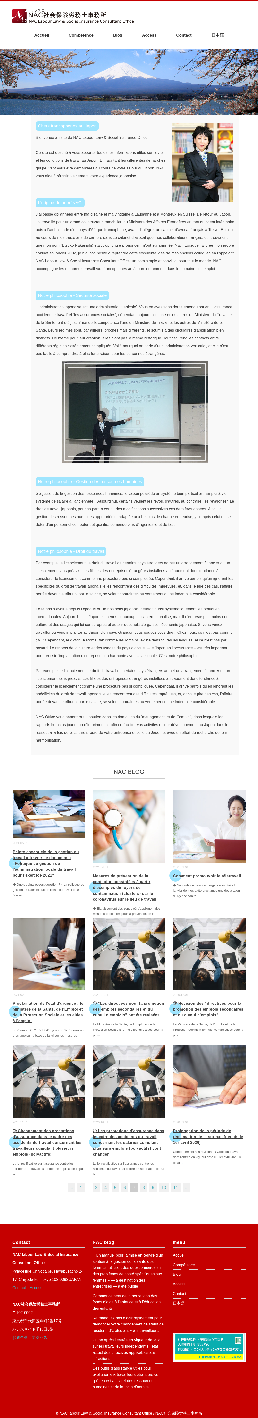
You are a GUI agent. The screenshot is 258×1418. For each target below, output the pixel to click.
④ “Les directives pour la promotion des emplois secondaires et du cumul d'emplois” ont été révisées (128, 1009)
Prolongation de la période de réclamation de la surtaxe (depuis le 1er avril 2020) (208, 1137)
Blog (117, 35)
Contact (183, 35)
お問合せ (20, 1337)
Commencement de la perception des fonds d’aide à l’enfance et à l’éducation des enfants (127, 1302)
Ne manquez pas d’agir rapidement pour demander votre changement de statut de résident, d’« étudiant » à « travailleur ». (128, 1324)
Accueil (41, 35)
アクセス (39, 1337)
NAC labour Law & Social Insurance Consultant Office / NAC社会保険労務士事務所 (131, 1413)
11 (175, 1187)
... (23, 895)
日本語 (217, 35)
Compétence (81, 35)
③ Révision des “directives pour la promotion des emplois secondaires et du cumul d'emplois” (208, 1009)
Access (149, 35)
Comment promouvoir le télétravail (207, 876)
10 (163, 1187)
